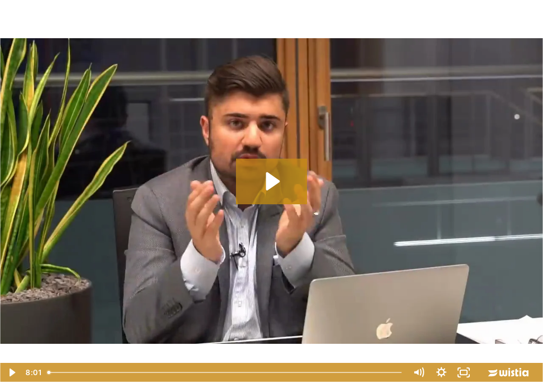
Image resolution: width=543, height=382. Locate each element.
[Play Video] (11, 372)
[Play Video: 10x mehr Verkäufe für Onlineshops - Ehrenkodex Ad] (271, 181)
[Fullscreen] (463, 372)
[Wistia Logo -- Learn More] (509, 372)
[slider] (225, 372)
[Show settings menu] (441, 372)
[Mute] (418, 372)
